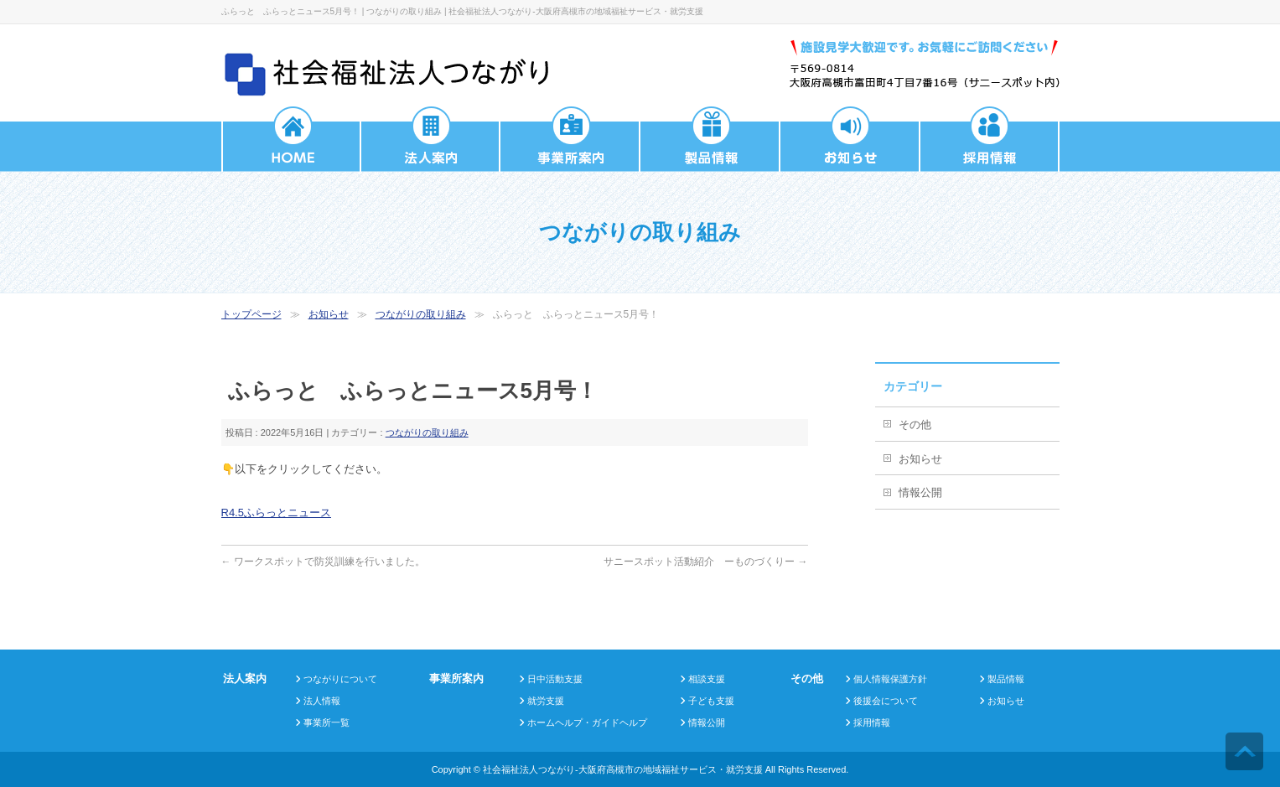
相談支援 (706, 679)
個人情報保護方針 (890, 679)
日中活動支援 (555, 679)
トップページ (251, 314)
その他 (915, 424)
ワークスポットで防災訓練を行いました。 (323, 561)
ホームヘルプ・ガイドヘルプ (587, 722)
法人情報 (321, 701)
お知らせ (328, 314)
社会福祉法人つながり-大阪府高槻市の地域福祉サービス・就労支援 (623, 769)
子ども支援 (711, 701)
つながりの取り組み (421, 314)
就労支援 (545, 701)
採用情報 (871, 722)
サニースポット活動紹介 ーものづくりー (705, 561)
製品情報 (1005, 679)
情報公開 (920, 492)
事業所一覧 (326, 722)
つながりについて (340, 679)
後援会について (885, 701)
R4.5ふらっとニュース (276, 512)
